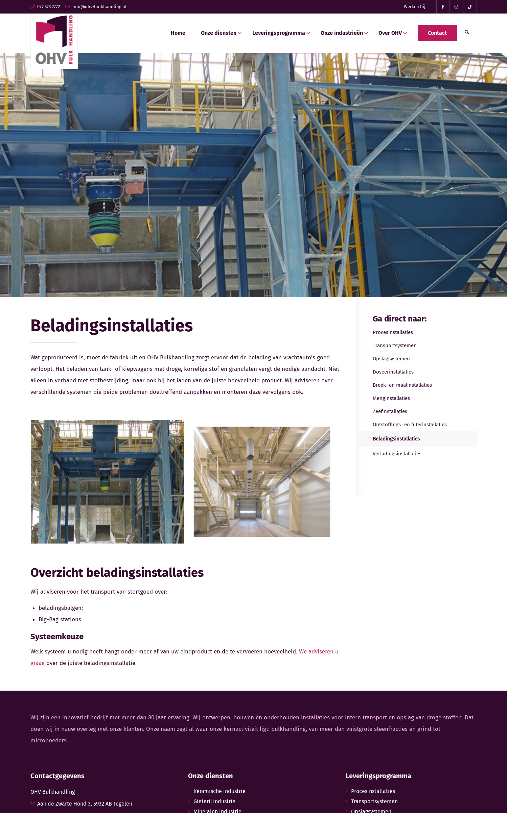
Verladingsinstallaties (397, 454)
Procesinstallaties (393, 332)
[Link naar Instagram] (456, 7)
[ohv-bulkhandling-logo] (54, 38)
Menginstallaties (391, 398)
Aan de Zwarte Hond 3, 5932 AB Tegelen (84, 803)
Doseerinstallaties (393, 372)
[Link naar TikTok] (470, 7)
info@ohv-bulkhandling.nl (99, 6)
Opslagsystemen (391, 359)
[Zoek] (467, 33)
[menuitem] (414, 7)
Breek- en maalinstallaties (402, 385)
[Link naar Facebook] (443, 7)
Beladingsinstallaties (396, 439)
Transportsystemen (395, 345)
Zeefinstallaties (390, 411)
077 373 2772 (48, 6)
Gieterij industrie (214, 801)
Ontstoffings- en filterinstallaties (410, 425)
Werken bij (414, 6)
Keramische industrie (219, 791)
